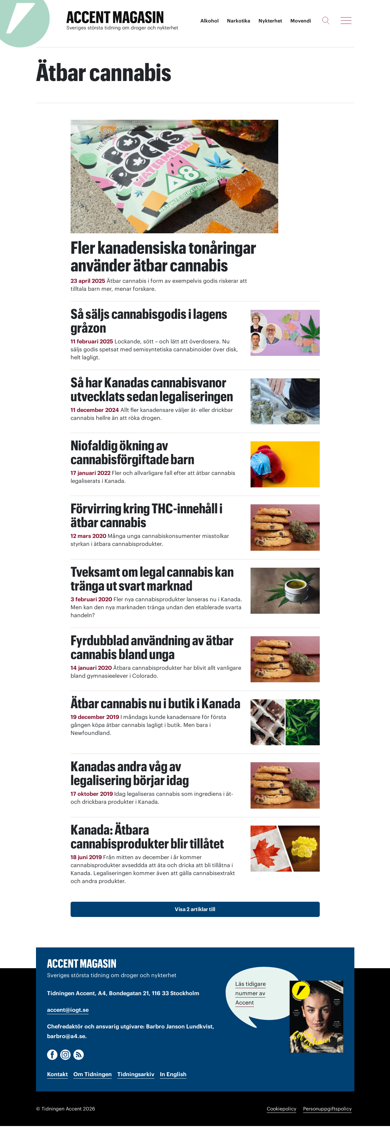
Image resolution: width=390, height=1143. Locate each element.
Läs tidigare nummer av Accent (250, 1010)
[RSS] (78, 1071)
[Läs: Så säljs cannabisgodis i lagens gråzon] (285, 349)
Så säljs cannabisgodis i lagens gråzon (150, 337)
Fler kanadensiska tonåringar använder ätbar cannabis (155, 264)
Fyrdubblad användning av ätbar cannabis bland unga (153, 664)
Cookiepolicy (281, 1126)
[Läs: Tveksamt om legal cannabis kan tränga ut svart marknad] (285, 607)
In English (173, 1090)
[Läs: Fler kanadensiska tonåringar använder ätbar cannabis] (174, 176)
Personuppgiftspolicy (327, 1126)
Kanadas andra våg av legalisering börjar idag (130, 790)
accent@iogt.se (68, 1026)
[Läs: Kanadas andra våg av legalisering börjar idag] (285, 802)
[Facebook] (52, 1071)
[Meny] (346, 20)
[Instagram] (65, 1071)
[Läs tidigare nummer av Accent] (316, 1033)
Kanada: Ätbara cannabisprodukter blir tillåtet (148, 853)
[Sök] (325, 20)
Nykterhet (270, 21)
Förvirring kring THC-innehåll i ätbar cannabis (148, 532)
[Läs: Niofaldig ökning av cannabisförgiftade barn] (285, 481)
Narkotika (238, 21)
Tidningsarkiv (135, 1090)
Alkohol (209, 21)
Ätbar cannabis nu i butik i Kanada (156, 720)
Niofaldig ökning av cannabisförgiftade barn (133, 469)
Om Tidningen (92, 1090)
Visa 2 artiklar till (195, 925)
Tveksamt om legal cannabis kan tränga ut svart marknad (153, 595)
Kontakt (57, 1090)
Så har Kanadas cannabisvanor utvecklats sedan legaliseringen (152, 406)
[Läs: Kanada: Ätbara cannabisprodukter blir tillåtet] (285, 865)
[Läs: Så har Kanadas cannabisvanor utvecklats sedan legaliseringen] (285, 418)
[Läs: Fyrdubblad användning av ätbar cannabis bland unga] (285, 676)
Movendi (300, 21)
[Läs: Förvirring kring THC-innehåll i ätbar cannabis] (285, 544)
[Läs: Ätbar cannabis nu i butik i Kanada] (285, 739)
